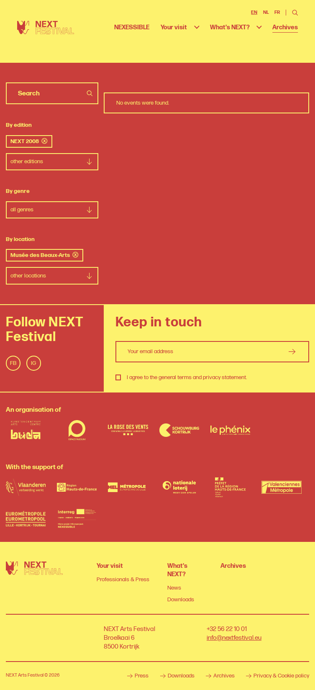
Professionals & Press (123, 579)
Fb (13, 363)
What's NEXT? (230, 27)
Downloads (180, 599)
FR (277, 12)
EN (254, 12)
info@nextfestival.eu (234, 638)
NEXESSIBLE (131, 27)
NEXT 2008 (29, 141)
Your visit (174, 27)
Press (138, 676)
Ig (33, 363)
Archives (285, 27)
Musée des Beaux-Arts (44, 255)
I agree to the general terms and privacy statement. (187, 377)
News (174, 588)
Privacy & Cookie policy (277, 676)
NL (266, 12)
